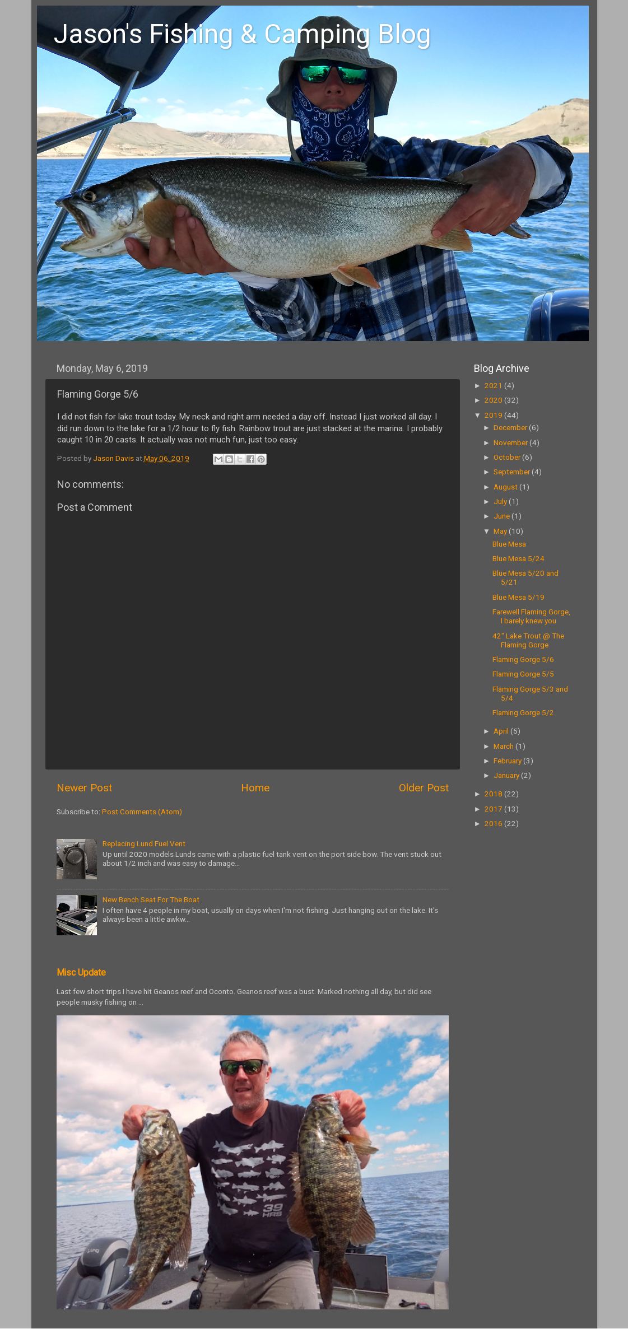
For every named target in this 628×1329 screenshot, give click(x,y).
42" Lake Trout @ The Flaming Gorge (528, 640)
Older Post (424, 787)
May (501, 530)
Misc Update (81, 972)
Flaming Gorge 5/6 (523, 659)
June (502, 515)
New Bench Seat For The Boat (151, 899)
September (513, 471)
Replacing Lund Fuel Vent (144, 843)
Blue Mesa (509, 543)
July (501, 501)
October (508, 457)
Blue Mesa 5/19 (518, 597)
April (502, 730)
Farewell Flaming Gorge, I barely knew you (531, 616)
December (511, 427)
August (506, 486)
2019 (494, 415)
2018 (494, 793)
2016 (494, 823)
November (511, 442)
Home (255, 787)
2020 (494, 399)
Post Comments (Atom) (142, 811)
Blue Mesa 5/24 (518, 558)
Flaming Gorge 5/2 (523, 712)
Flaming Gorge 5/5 (523, 673)
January (507, 775)
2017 (494, 808)
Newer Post (84, 787)
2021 (494, 385)
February (508, 760)
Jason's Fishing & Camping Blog (242, 34)
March (504, 746)
